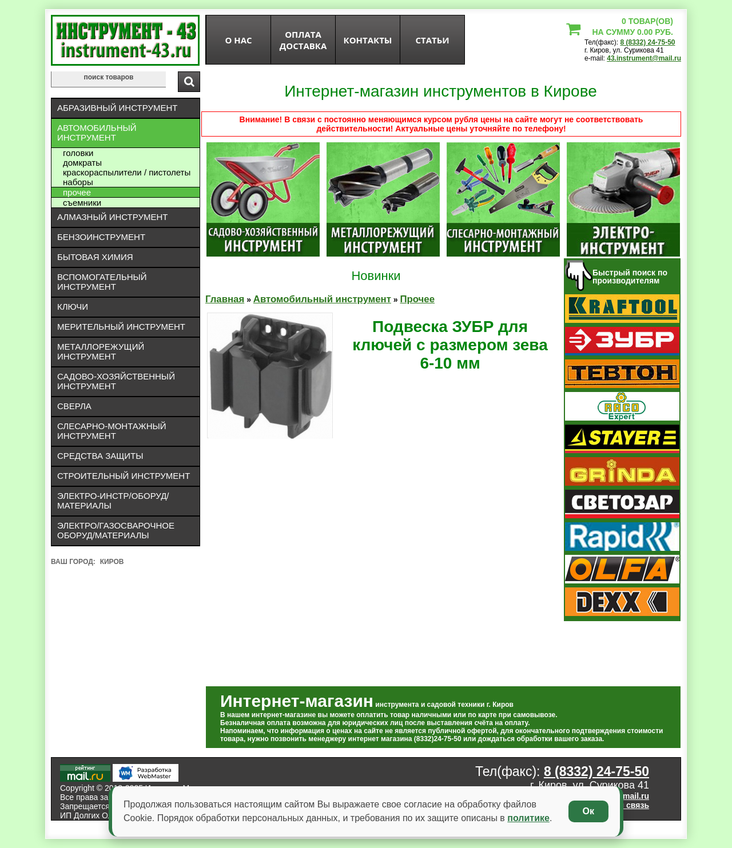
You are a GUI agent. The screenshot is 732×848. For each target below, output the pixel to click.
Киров (112, 562)
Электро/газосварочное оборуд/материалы (115, 530)
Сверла (74, 406)
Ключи (72, 306)
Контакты (368, 40)
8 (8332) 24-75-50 (647, 42)
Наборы (78, 182)
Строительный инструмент (123, 476)
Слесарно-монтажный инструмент (111, 431)
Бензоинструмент (101, 237)
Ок (588, 811)
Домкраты (82, 162)
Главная (224, 299)
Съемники (82, 202)
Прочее (77, 192)
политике (528, 818)
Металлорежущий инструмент (100, 351)
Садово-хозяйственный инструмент (116, 381)
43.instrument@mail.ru (644, 58)
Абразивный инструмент (117, 108)
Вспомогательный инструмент (102, 281)
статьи (432, 40)
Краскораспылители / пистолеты (126, 172)
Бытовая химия (95, 257)
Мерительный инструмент (121, 326)
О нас (238, 40)
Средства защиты (100, 456)
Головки (78, 153)
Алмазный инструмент (112, 217)
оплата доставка (303, 40)
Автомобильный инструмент (97, 132)
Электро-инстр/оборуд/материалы (113, 500)
